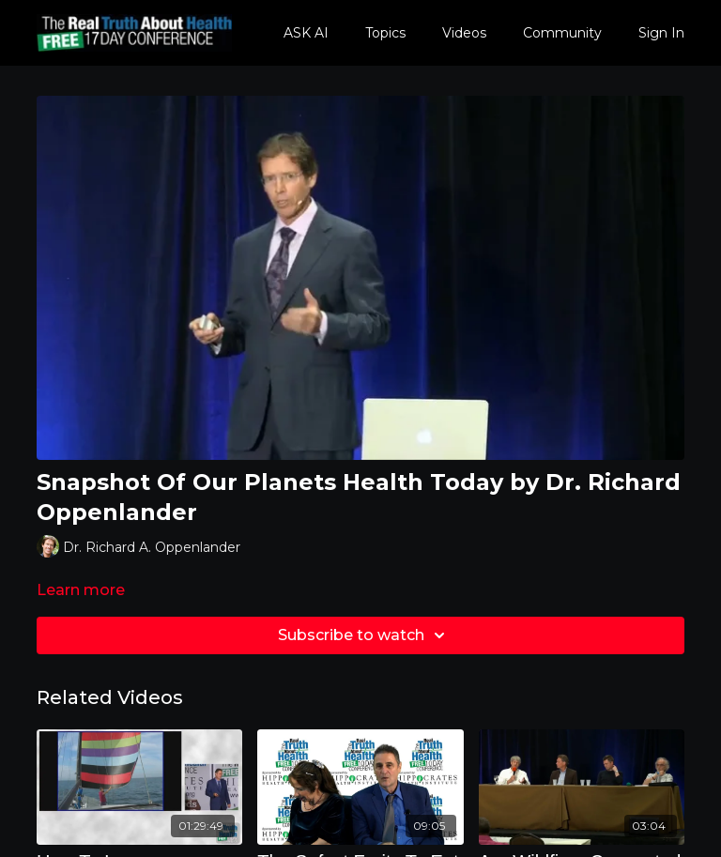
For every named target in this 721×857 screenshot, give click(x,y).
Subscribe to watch (364, 635)
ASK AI (306, 32)
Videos (464, 32)
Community (562, 32)
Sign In (661, 32)
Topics (385, 32)
